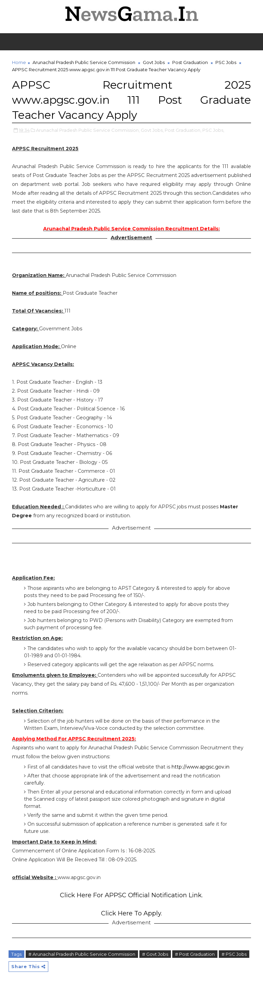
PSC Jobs (225, 62)
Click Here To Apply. (131, 913)
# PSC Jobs (234, 954)
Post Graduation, (183, 130)
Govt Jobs (154, 62)
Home (19, 62)
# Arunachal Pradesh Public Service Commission (81, 954)
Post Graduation (190, 62)
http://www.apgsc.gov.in (200, 767)
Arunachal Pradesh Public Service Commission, (88, 130)
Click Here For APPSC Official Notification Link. (131, 895)
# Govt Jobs (155, 954)
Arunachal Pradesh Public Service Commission (84, 62)
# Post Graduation (195, 954)
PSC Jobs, (213, 130)
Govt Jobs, (152, 130)
